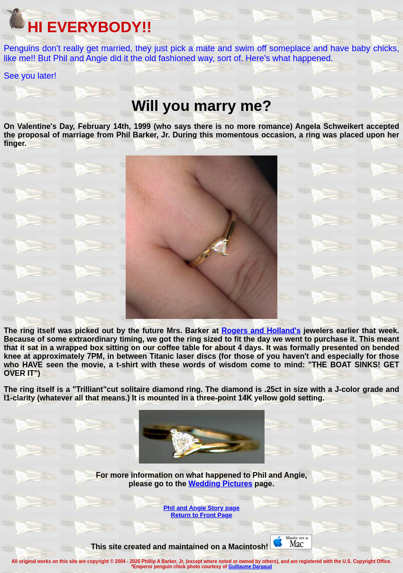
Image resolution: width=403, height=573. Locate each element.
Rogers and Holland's (261, 331)
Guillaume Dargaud (250, 566)
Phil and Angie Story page (202, 507)
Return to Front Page (201, 514)
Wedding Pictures (221, 484)
